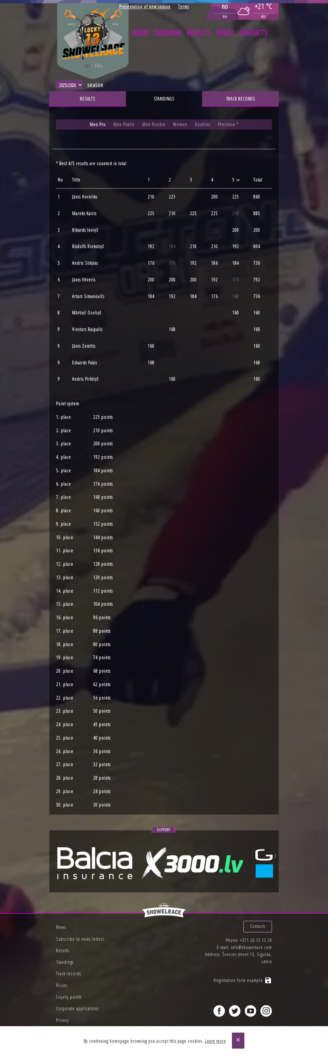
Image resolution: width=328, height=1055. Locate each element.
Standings (164, 99)
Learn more (215, 1041)
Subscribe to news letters (80, 939)
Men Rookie (153, 124)
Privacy (62, 1020)
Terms (183, 7)
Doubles (202, 124)
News (61, 927)
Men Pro (98, 124)
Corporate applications (77, 1008)
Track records (240, 99)
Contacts (253, 33)
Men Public (124, 124)
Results (198, 33)
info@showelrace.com (251, 946)
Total (257, 180)
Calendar (167, 33)
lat (87, 66)
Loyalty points (69, 997)
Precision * (228, 124)
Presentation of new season (144, 7)
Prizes (225, 33)
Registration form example (243, 979)
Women (180, 124)
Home (140, 33)
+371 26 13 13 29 (256, 939)
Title (76, 180)
